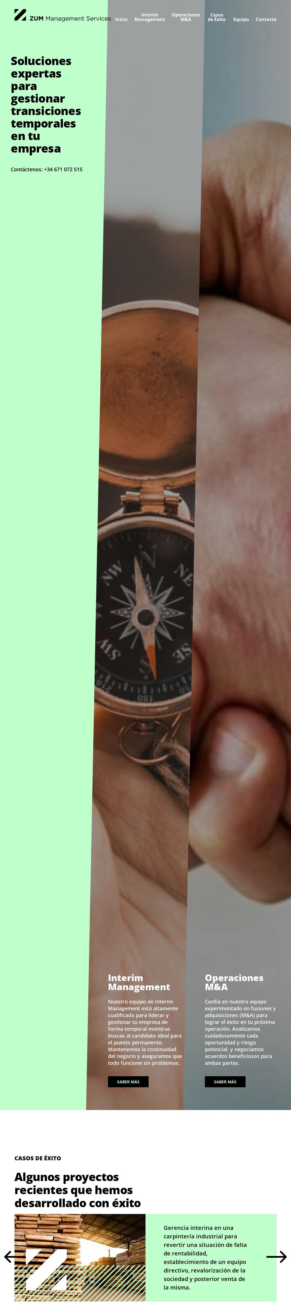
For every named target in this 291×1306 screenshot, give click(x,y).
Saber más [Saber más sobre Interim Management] (128, 1081)
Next (276, 1257)
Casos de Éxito (217, 17)
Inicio (121, 19)
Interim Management (149, 17)
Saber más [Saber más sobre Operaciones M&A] (225, 1081)
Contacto (266, 19)
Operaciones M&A (186, 17)
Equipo (241, 19)
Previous (14, 1257)
